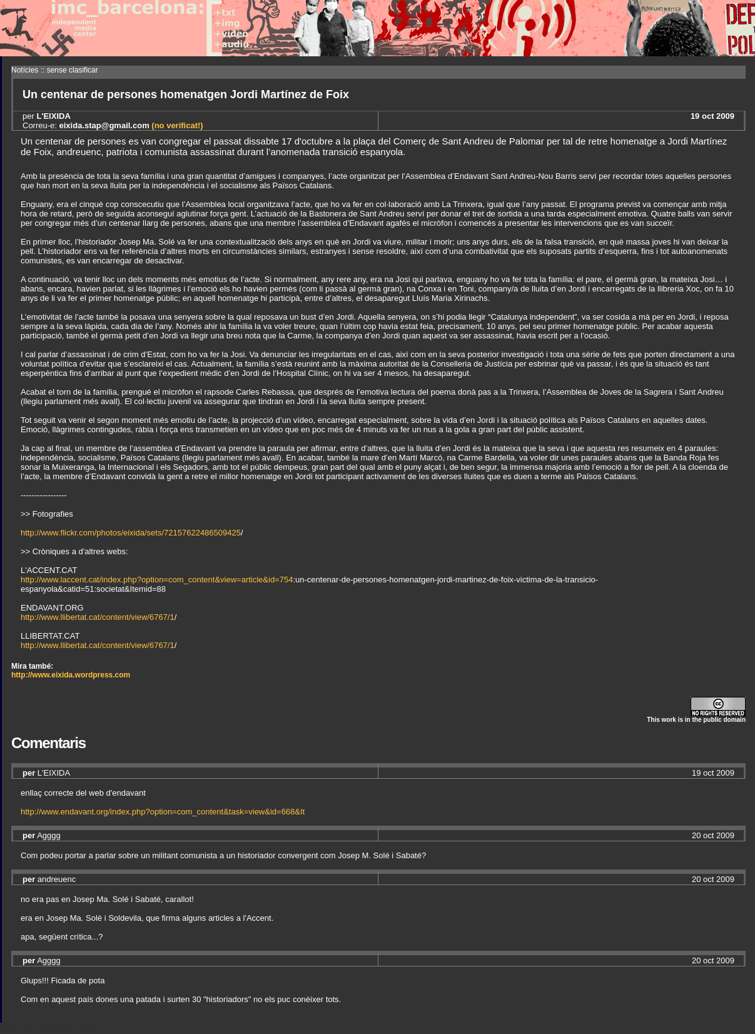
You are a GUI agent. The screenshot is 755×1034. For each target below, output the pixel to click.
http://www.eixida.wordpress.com (70, 675)
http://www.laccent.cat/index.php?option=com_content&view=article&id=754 (157, 579)
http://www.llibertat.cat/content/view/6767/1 (98, 617)
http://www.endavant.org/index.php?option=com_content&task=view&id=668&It (163, 811)
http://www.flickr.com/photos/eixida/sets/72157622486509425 (131, 532)
